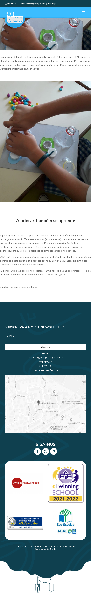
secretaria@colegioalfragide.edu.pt (45, 367)
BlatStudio (51, 549)
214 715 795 (45, 372)
